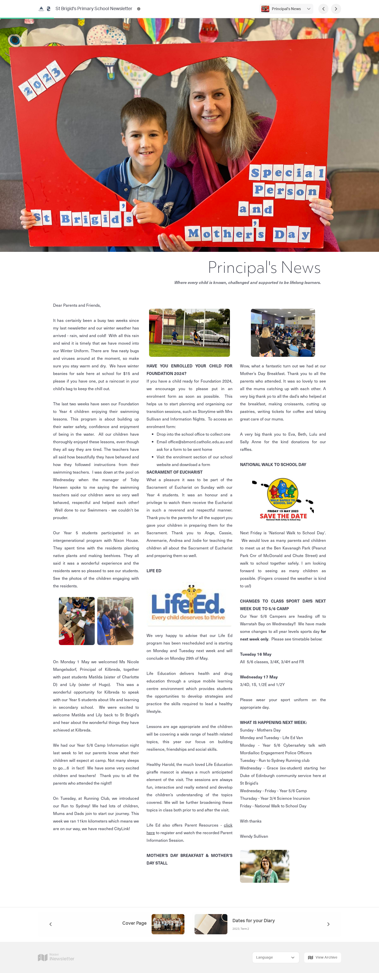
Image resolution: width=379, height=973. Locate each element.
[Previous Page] (323, 9)
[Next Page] (336, 9)
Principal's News (286, 9)
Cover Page (134, 923)
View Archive (322, 957)
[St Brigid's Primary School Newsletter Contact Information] (139, 9)
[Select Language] (275, 957)
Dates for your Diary (253, 921)
